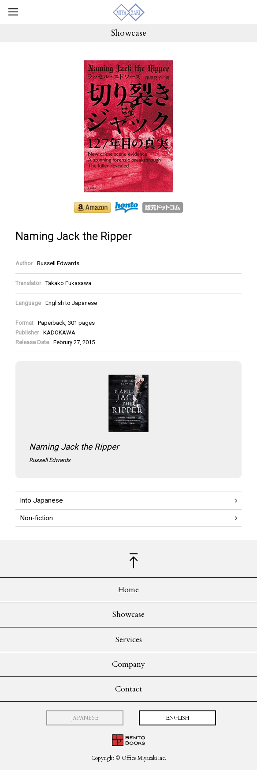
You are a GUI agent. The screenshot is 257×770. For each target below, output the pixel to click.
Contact (128, 689)
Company (128, 664)
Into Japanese (41, 500)
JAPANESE (84, 717)
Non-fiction (36, 518)
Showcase (128, 614)
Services (128, 639)
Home (128, 589)
